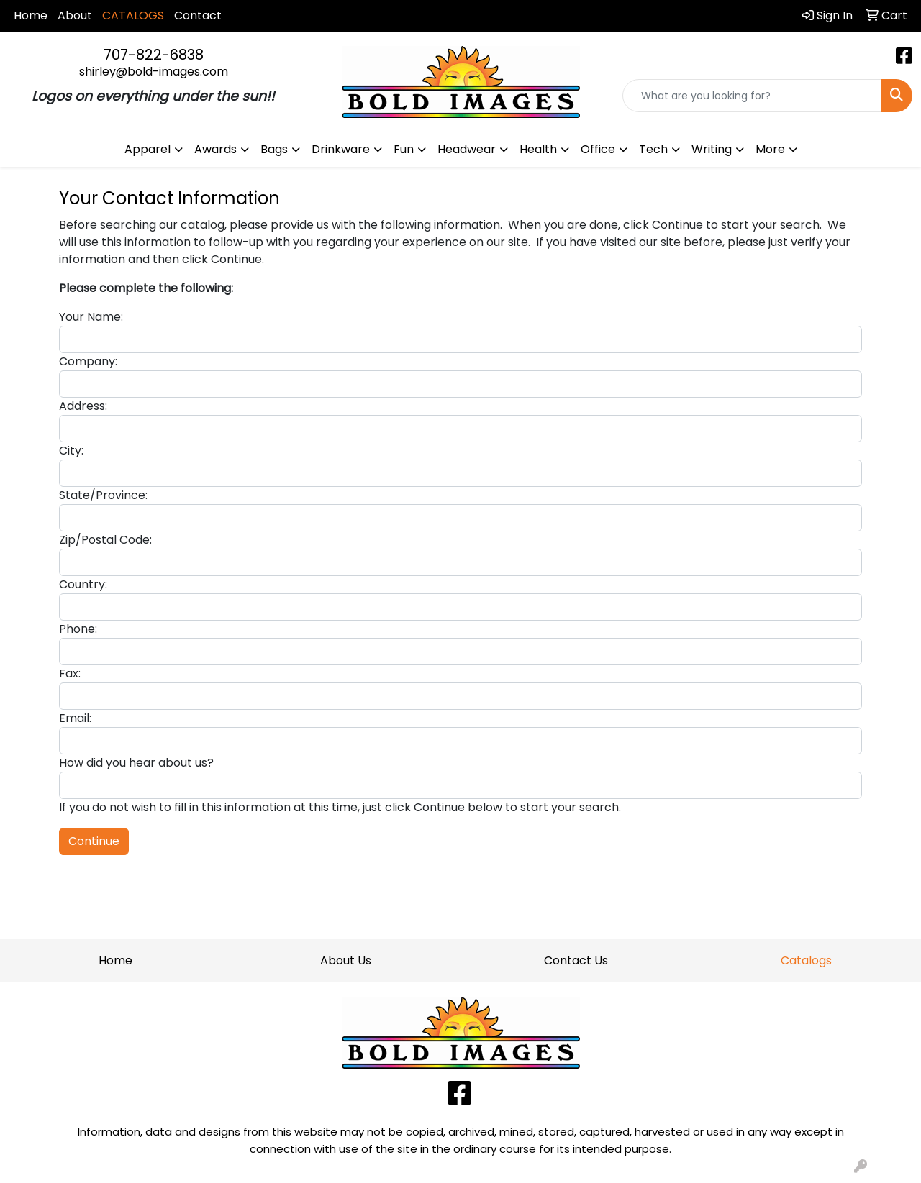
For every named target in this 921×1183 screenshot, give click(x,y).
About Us (345, 960)
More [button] (770, 149)
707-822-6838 (154, 55)
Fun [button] (404, 149)
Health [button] (538, 149)
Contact (198, 15)
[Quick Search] (752, 95)
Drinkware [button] (341, 149)
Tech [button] (653, 149)
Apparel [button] (147, 149)
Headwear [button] (466, 149)
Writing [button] (711, 149)
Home (30, 15)
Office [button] (598, 149)
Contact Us (576, 960)
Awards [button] (215, 149)
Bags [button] (274, 149)
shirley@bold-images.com (153, 71)
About (75, 15)
